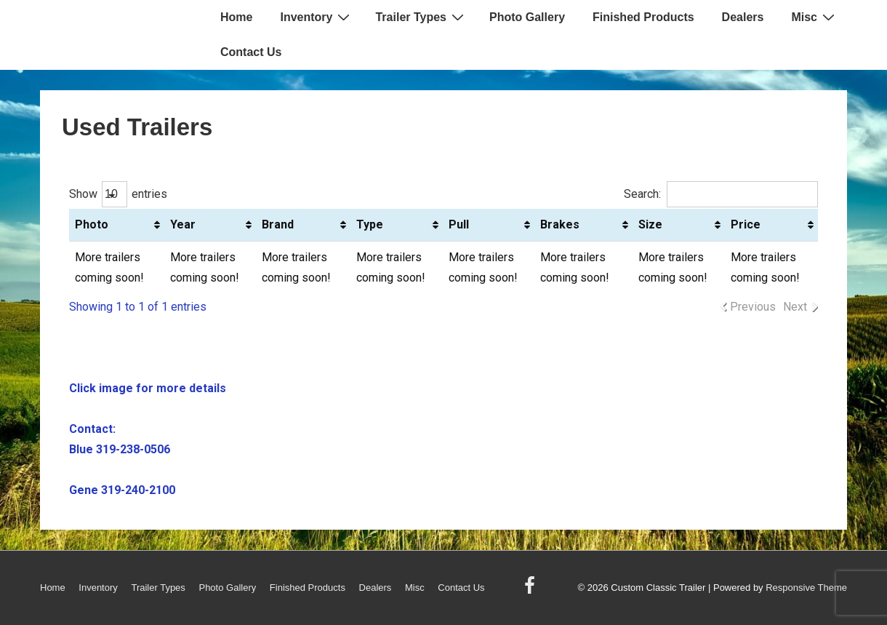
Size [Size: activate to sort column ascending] (650, 224)
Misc (814, 17)
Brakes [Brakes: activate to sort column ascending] (559, 224)
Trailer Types (421, 17)
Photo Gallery (527, 17)
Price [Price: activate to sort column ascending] (745, 224)
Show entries (118, 194)
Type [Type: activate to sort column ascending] (369, 224)
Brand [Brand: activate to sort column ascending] (278, 224)
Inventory (316, 17)
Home (236, 17)
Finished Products (643, 17)
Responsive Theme (806, 587)
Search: (721, 194)
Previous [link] (753, 307)
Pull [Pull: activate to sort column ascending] (459, 224)
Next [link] (795, 307)
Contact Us (250, 52)
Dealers (743, 17)
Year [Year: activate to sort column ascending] (183, 224)
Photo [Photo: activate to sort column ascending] (91, 224)
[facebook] (531, 590)
